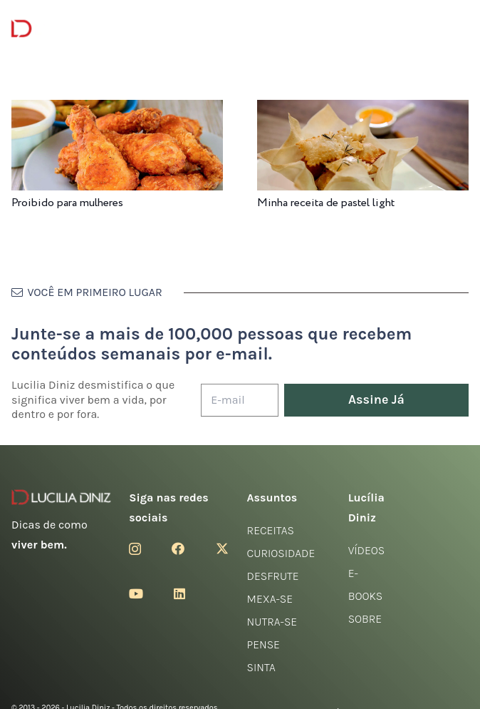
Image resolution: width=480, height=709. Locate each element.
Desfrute (273, 576)
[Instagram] (135, 549)
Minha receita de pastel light (326, 203)
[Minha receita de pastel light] (363, 109)
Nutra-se (272, 621)
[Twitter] (222, 548)
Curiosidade (281, 553)
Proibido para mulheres (67, 203)
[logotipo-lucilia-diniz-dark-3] (69, 29)
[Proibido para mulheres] (117, 109)
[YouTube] (136, 593)
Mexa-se (270, 599)
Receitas (270, 530)
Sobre (365, 619)
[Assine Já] (376, 400)
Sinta (261, 667)
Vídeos (366, 550)
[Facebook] (178, 548)
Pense (263, 644)
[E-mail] (239, 400)
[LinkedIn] (179, 593)
